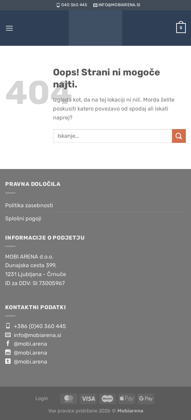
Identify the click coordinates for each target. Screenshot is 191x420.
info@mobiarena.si (116, 4)
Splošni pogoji (23, 218)
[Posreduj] (179, 136)
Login (41, 398)
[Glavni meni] (9, 28)
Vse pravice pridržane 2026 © (95, 411)
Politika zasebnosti (29, 205)
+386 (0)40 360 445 (35, 326)
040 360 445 (71, 4)
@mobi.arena (26, 343)
